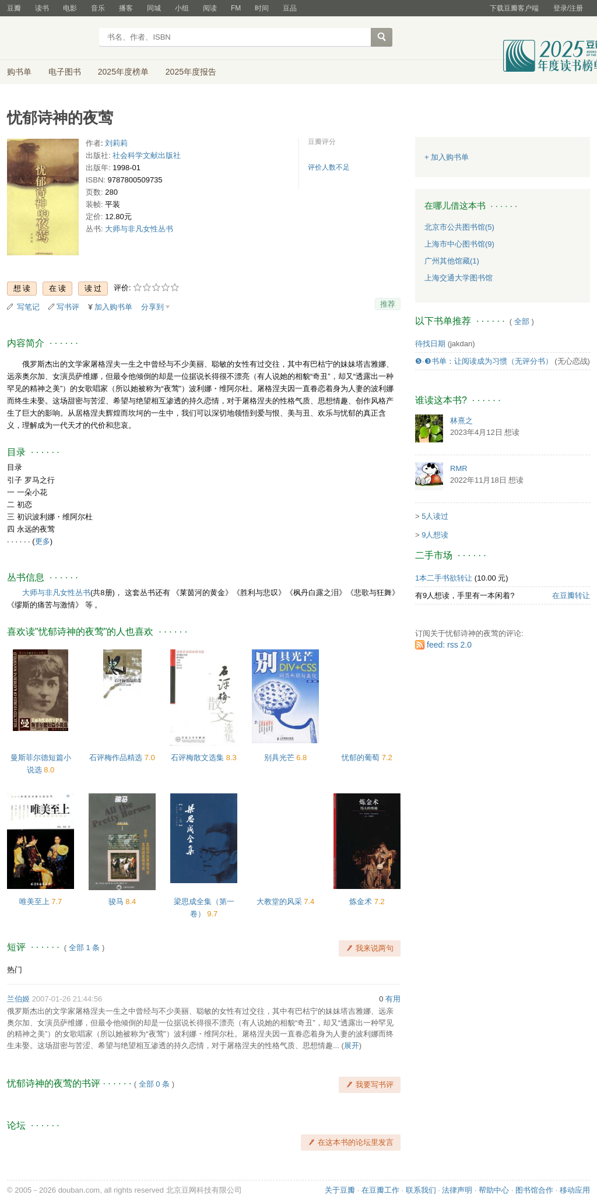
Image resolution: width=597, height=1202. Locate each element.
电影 (70, 8)
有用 (393, 998)
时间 (262, 8)
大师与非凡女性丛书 (139, 228)
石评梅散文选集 (198, 757)
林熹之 (461, 420)
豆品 (290, 8)
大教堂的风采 (280, 901)
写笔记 (28, 307)
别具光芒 (280, 757)
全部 (521, 321)
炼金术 (361, 901)
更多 (42, 541)
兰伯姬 (18, 998)
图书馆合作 (534, 1190)
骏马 (117, 901)
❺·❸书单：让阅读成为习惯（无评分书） (484, 361)
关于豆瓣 (340, 1190)
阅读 (210, 8)
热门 (14, 969)
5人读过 (435, 516)
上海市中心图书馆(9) (459, 244)
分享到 (152, 307)
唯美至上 (35, 901)
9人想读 (435, 534)
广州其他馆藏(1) (451, 260)
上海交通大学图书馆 (458, 277)
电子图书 (64, 71)
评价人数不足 (329, 167)
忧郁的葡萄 (362, 757)
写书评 (68, 307)
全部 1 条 (84, 947)
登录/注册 (568, 8)
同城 (154, 8)
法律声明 (457, 1190)
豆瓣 (14, 8)
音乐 (98, 8)
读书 (42, 8)
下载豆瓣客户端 (514, 8)
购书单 (19, 71)
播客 (126, 8)
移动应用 (575, 1190)
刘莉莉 (116, 143)
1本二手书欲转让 (443, 578)
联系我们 (421, 1190)
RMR (459, 468)
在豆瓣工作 (380, 1190)
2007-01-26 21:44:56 (67, 998)
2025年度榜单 (123, 71)
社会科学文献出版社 (147, 155)
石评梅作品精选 (117, 757)
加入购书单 (113, 307)
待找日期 (430, 343)
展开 (351, 1045)
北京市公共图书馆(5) (459, 227)
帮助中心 (494, 1190)
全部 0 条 (154, 1084)
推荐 (387, 304)
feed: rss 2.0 (449, 644)
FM (236, 8)
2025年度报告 (191, 71)
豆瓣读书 (49, 38)
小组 (182, 8)
